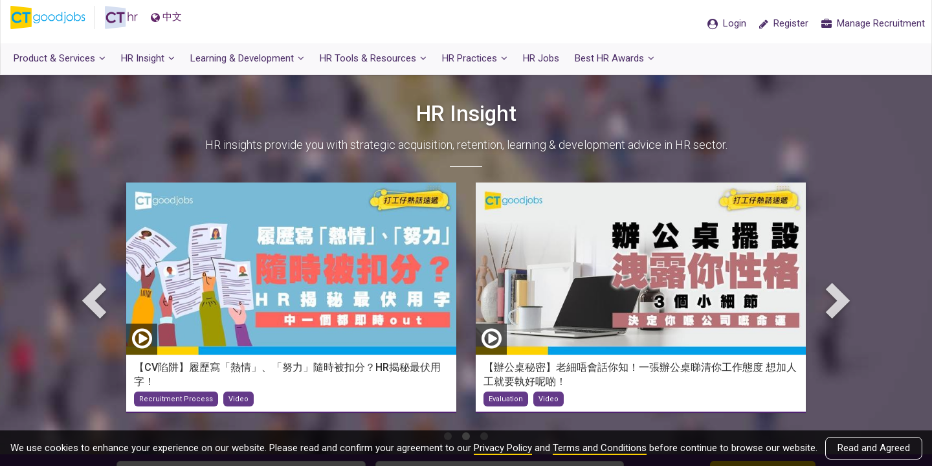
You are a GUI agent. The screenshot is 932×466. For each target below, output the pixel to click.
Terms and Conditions (600, 448)
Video (238, 405)
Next (835, 306)
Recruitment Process (176, 405)
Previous (97, 306)
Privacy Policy (503, 448)
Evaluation (506, 405)
